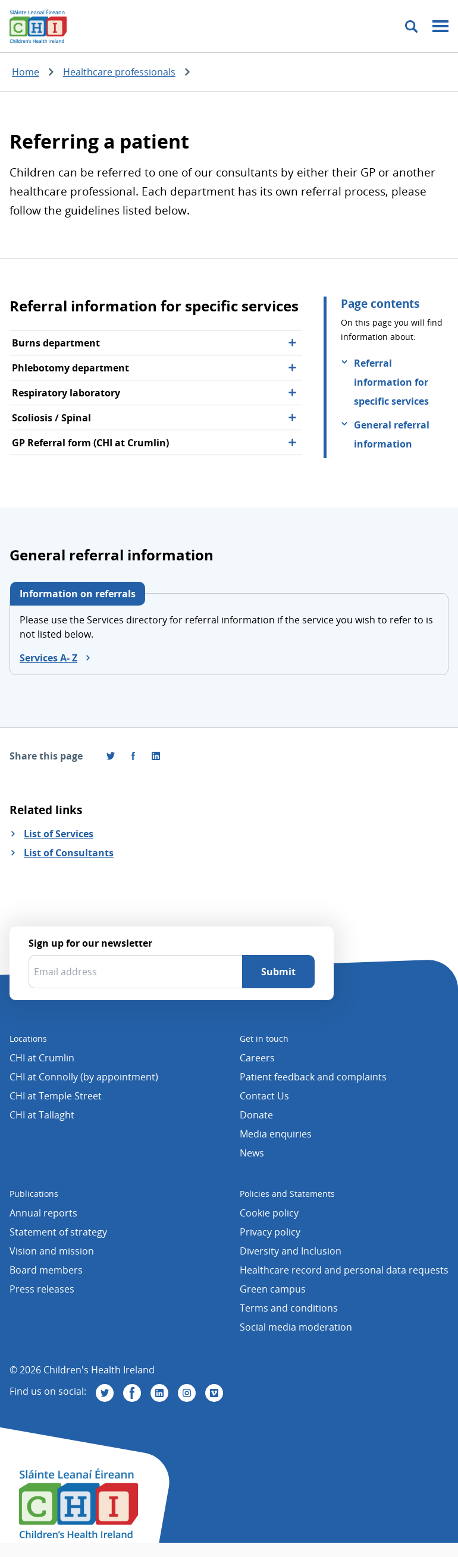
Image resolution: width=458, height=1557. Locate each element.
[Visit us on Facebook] (133, 756)
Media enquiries (276, 1133)
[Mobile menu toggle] (440, 26)
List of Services (58, 833)
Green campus (273, 1289)
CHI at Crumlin (42, 1057)
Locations (28, 1038)
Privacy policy (270, 1231)
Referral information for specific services (391, 382)
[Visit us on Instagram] (187, 1393)
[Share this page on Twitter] (111, 756)
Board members (46, 1270)
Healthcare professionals (119, 71)
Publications (34, 1193)
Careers (257, 1057)
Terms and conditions (289, 1308)
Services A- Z (48, 657)
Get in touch (264, 1038)
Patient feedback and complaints (313, 1076)
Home (25, 71)
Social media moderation (296, 1327)
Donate (256, 1114)
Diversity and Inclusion (290, 1250)
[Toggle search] (411, 26)
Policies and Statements (287, 1193)
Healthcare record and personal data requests (344, 1270)
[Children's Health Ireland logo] (38, 26)
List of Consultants (69, 852)
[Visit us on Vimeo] (214, 1393)
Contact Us (264, 1095)
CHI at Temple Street (56, 1095)
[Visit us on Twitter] (105, 1393)
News (252, 1152)
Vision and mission (52, 1250)
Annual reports (43, 1212)
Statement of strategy (58, 1231)
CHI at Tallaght (42, 1114)
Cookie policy (269, 1212)
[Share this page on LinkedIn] (156, 756)
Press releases (42, 1289)
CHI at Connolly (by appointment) (84, 1076)
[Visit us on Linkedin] (159, 1393)
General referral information (391, 434)
